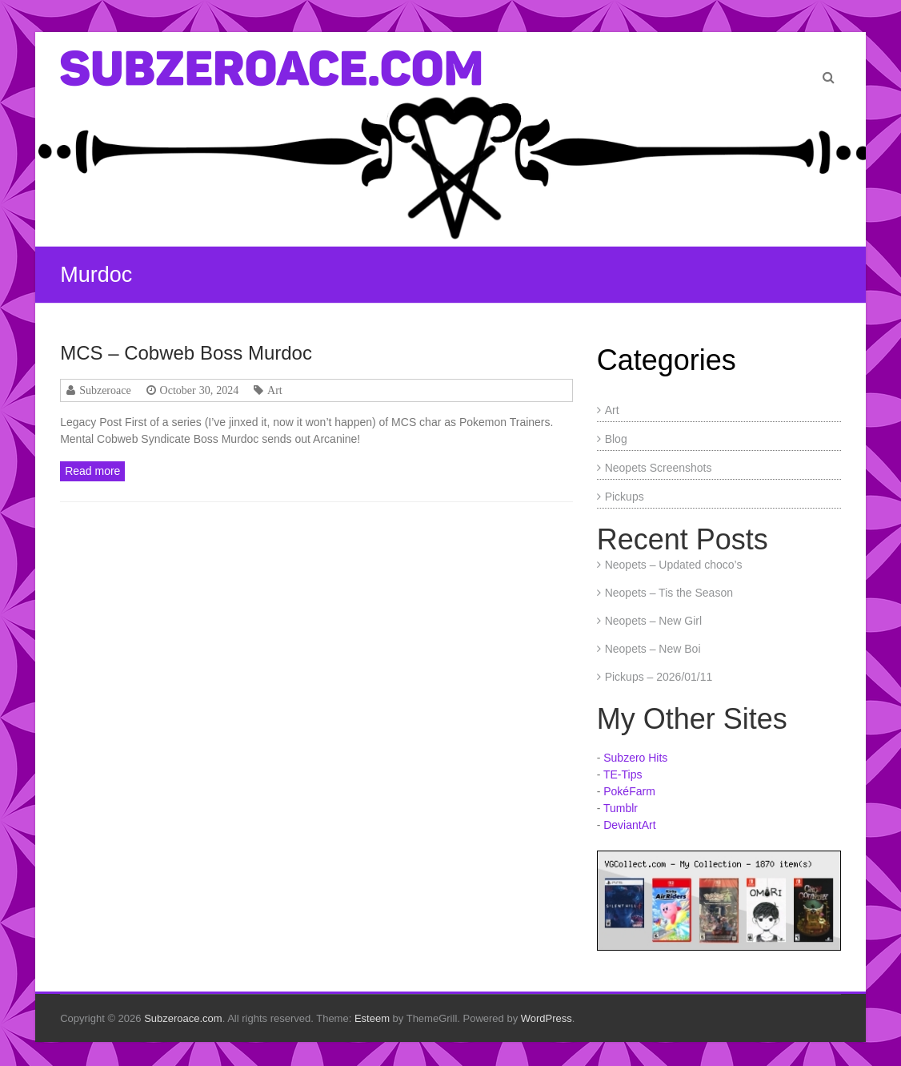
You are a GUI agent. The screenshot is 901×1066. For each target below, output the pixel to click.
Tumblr (620, 808)
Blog (616, 438)
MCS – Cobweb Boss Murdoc (186, 353)
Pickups (624, 496)
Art (274, 390)
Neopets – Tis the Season (669, 592)
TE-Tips (622, 774)
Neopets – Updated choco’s (674, 564)
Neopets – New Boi (653, 648)
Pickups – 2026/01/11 (659, 676)
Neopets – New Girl (653, 620)
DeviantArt (629, 825)
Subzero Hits (635, 757)
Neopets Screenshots (658, 467)
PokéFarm (629, 791)
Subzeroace (105, 390)
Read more (92, 471)
